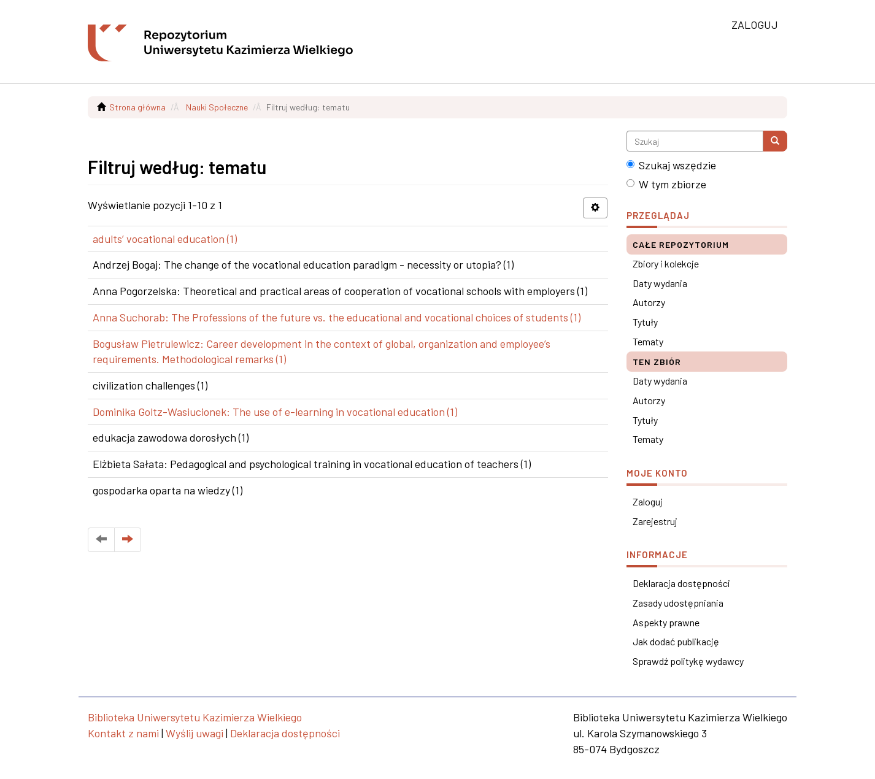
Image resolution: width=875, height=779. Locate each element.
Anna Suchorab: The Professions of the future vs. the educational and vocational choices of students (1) (336, 317)
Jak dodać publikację (676, 641)
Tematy (648, 341)
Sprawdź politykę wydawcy (688, 661)
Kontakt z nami (123, 733)
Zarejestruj (655, 521)
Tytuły (645, 322)
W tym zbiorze (666, 184)
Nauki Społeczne (217, 107)
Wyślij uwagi (194, 733)
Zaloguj (648, 501)
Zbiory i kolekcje (666, 263)
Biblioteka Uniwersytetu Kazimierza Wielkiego (195, 717)
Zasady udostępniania (678, 602)
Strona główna (137, 107)
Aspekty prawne (666, 622)
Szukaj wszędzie (671, 165)
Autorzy (649, 302)
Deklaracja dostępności (681, 583)
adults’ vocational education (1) (165, 238)
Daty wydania (660, 283)
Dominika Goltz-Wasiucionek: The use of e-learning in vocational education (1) (275, 411)
